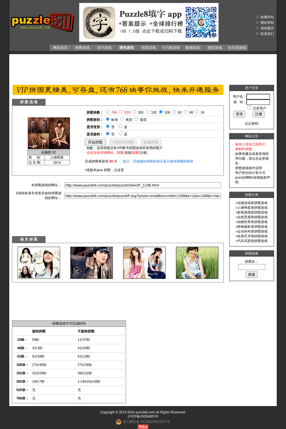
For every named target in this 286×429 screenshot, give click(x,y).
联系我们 (267, 34)
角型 (129, 120)
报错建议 (267, 28)
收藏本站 (267, 17)
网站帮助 (267, 23)
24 (202, 112)
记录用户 (259, 108)
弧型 (143, 120)
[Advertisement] (143, 68)
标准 (114, 120)
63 (180, 112)
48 (191, 112)
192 (154, 112)
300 (140, 112)
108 (167, 112)
